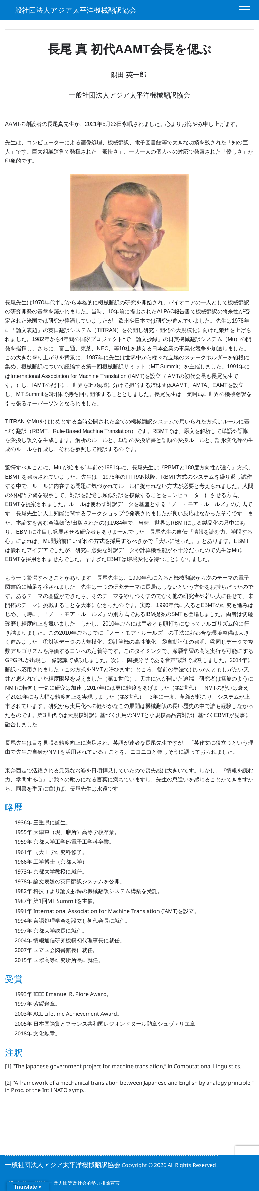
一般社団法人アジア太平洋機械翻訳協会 (72, 10)
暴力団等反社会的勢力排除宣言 (87, 1183)
